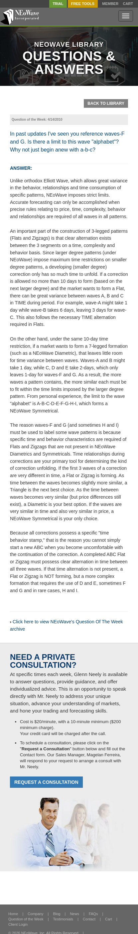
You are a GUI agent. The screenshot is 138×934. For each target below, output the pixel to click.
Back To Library (105, 103)
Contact (89, 919)
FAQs (93, 914)
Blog (56, 914)
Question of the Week (26, 919)
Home (13, 914)
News (74, 914)
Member (110, 4)
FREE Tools (82, 4)
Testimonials (63, 919)
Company (35, 914)
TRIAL (58, 4)
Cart (128, 4)
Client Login (18, 924)
